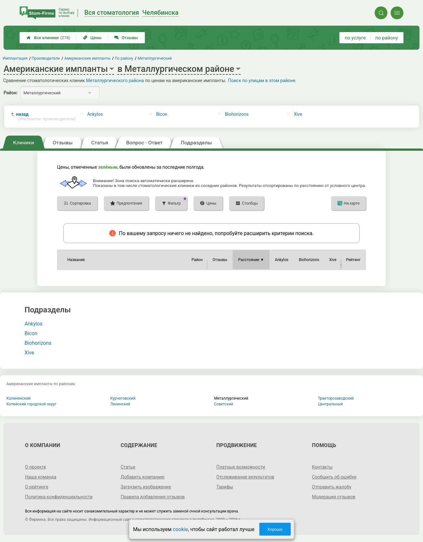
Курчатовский (123, 398)
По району (124, 58)
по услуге (355, 38)
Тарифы (224, 486)
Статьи (127, 467)
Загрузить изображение (145, 486)
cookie (180, 529)
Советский (223, 404)
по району (386, 38)
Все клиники (48, 37)
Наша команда (40, 476)
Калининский (18, 398)
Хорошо (275, 529)
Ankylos (95, 114)
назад (45, 116)
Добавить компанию (142, 476)
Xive (298, 114)
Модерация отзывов (333, 496)
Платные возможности (240, 467)
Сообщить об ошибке (334, 476)
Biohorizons (237, 114)
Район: (11, 92)
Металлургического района (115, 80)
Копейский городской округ (31, 404)
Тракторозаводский (336, 398)
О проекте (35, 467)
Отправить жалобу (332, 486)
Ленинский (120, 404)
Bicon (161, 114)
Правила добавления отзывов (152, 496)
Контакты (322, 467)
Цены (92, 37)
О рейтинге (36, 486)
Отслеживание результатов (245, 476)
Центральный (330, 404)
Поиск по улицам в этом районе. (262, 80)
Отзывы (126, 37)
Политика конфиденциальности (59, 496)
